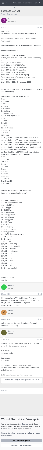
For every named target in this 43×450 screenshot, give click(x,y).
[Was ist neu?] (35, 3)
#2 (41, 294)
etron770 (11, 286)
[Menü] (3, 3)
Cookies (25, 424)
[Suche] (40, 3)
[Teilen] (38, 27)
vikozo (10, 311)
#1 (41, 27)
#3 (41, 319)
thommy (11, 331)
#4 (41, 340)
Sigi (4, 14)
